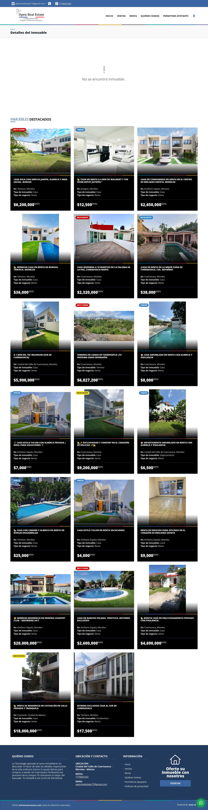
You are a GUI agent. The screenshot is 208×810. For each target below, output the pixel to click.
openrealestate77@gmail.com (91, 784)
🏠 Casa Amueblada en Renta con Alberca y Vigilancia (166, 356)
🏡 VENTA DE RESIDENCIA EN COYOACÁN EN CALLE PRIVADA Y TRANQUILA (40, 707)
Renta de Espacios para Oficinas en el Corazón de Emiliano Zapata (163, 531)
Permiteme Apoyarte (175, 15)
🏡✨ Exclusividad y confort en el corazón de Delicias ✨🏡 (103, 443)
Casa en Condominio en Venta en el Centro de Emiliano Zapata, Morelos (166, 180)
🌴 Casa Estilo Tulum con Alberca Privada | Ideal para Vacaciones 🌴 (40, 443)
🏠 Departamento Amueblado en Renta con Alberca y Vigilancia (166, 443)
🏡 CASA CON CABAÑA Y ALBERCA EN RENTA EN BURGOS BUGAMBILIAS (39, 531)
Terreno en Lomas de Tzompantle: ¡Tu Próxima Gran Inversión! (99, 356)
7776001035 (65, 3)
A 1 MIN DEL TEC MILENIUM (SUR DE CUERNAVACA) (33, 356)
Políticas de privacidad (136, 786)
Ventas (121, 15)
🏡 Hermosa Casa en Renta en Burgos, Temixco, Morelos (36, 268)
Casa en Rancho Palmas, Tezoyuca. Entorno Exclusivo (103, 619)
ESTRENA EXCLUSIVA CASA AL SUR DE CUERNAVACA (97, 707)
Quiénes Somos (150, 15)
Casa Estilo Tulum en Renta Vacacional (101, 530)
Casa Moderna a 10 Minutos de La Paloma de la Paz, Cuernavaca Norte (103, 268)
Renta (133, 15)
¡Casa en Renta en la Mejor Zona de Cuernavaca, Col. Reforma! (161, 268)
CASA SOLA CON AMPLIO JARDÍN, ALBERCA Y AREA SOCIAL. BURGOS (40, 180)
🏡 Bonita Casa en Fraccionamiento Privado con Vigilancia (167, 619)
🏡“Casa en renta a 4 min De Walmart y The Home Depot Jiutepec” (102, 180)
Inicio (109, 15)
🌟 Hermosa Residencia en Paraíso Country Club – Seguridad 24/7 (39, 619)
